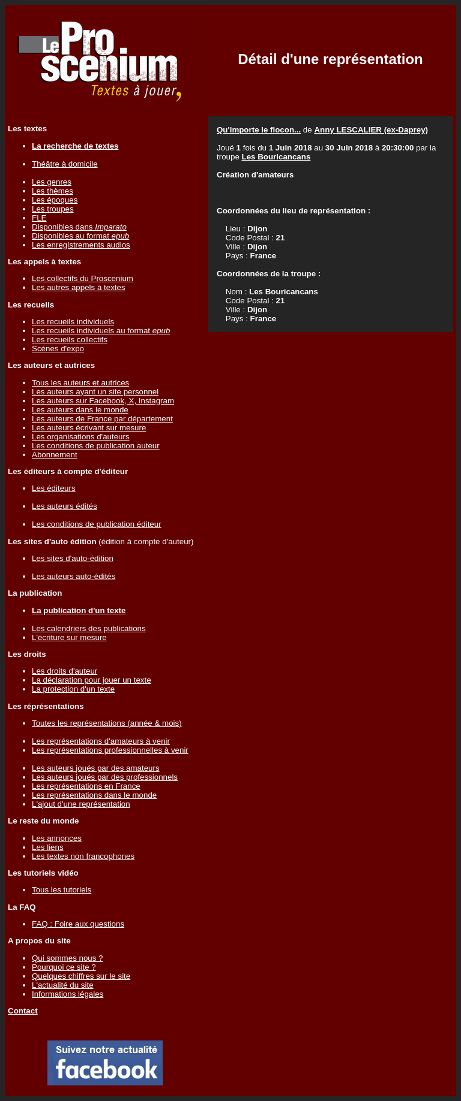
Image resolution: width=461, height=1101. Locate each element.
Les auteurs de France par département (102, 418)
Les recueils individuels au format (101, 330)
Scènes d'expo (58, 348)
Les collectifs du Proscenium (82, 278)
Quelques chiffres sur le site (81, 976)
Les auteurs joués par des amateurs (96, 768)
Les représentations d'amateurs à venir (101, 741)
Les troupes (53, 208)
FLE (39, 217)
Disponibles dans (79, 226)
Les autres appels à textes (78, 287)
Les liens (48, 847)
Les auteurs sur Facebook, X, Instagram (103, 400)
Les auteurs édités (64, 506)
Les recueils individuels (73, 321)
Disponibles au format (80, 235)
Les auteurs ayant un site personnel (95, 391)
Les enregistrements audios (81, 244)
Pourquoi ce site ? (64, 967)
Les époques (54, 199)
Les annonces (57, 838)
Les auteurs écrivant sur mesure (89, 427)
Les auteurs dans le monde (80, 409)
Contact (23, 1010)
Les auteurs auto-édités (73, 576)
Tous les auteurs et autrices (80, 382)
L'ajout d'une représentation (81, 804)
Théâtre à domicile (65, 163)
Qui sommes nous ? (67, 958)
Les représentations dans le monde (94, 795)
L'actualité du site (63, 985)
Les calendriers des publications (89, 628)
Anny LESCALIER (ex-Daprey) (371, 129)
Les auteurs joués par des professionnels (105, 777)
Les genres (51, 181)
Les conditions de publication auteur (96, 445)
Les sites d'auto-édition (72, 558)
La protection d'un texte (73, 688)
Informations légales (67, 994)
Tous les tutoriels (61, 889)
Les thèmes (52, 190)
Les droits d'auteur (64, 670)
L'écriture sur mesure (69, 637)
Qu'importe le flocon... (259, 129)
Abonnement (54, 454)
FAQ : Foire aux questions (78, 923)
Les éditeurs (54, 488)
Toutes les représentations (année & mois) (107, 723)
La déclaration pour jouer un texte (91, 679)
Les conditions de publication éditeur (96, 524)
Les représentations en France (86, 786)
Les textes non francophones (83, 856)
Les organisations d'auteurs (81, 436)
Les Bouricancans (276, 156)
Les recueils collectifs (69, 339)
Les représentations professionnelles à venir (110, 750)
